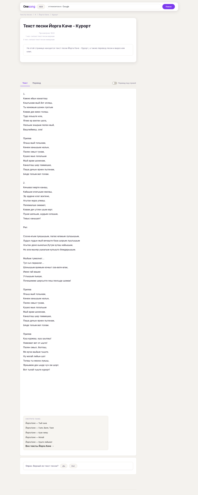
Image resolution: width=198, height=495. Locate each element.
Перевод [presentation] (37, 83)
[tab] (25, 83)
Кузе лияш (43, 433)
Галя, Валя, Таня (46, 428)
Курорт (55, 14)
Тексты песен (26, 14)
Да (63, 466)
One (29, 6)
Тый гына (43, 423)
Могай (41, 437)
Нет (73, 466)
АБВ (41, 7)
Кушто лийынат (45, 442)
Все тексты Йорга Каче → (40, 446)
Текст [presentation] (25, 83)
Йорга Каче (44, 14)
